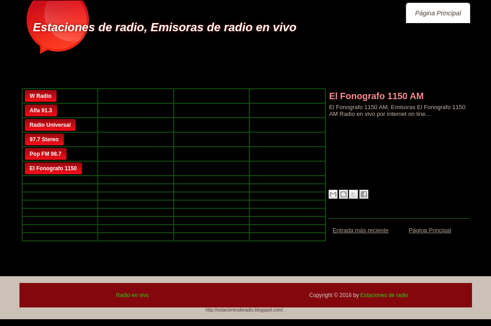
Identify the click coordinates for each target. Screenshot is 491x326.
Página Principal (438, 13)
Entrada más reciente (361, 230)
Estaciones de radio (384, 295)
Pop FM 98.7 (46, 154)
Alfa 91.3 (41, 110)
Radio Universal (50, 125)
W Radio (41, 96)
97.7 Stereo (44, 139)
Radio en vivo (132, 295)
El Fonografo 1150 (53, 168)
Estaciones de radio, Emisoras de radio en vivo (164, 27)
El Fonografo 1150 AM (376, 96)
